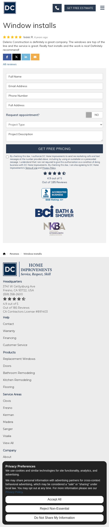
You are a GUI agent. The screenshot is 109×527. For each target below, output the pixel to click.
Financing (9, 338)
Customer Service (15, 345)
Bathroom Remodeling (19, 373)
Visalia (7, 436)
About (7, 457)
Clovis (7, 401)
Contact (8, 324)
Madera (8, 422)
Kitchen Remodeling (17, 380)
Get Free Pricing (54, 148)
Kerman (8, 415)
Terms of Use (31, 168)
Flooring (8, 387)
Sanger (8, 429)
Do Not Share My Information (54, 517)
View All (8, 443)
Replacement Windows (19, 359)
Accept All (54, 499)
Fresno (7, 408)
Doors (7, 366)
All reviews (10, 64)
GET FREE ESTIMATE (80, 8)
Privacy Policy (49, 168)
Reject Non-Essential (54, 508)
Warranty (9, 331)
